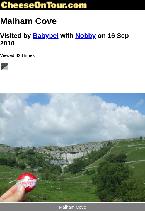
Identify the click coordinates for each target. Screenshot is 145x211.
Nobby (85, 35)
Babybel (46, 35)
